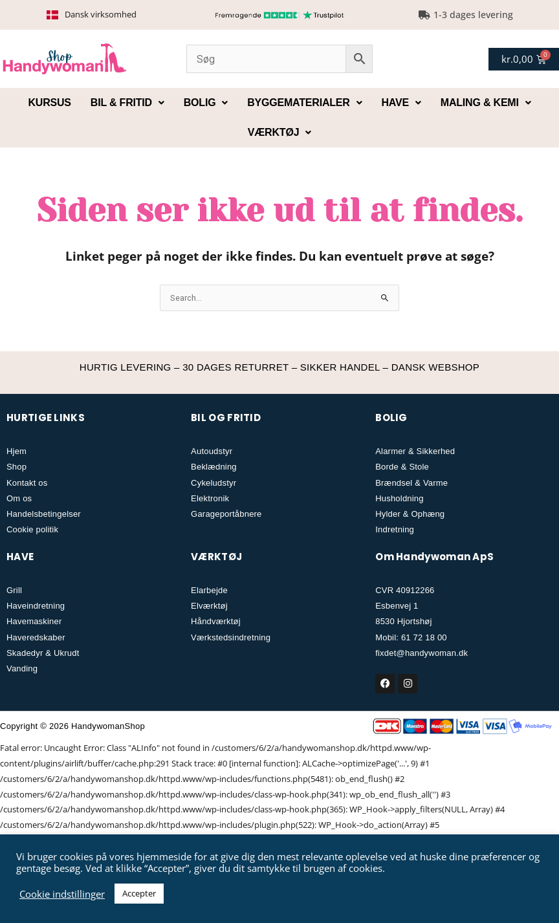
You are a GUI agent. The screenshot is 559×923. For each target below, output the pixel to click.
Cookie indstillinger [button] (62, 894)
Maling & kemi (486, 102)
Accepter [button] (139, 893)
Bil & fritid (127, 102)
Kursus (49, 102)
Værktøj (279, 132)
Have (401, 102)
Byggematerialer (304, 102)
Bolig (206, 102)
